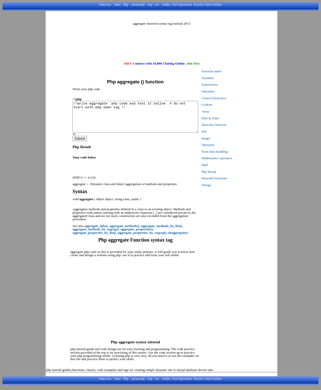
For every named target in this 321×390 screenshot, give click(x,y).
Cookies (218, 104)
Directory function (225, 125)
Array (217, 111)
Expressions (221, 84)
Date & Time (222, 118)
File (216, 131)
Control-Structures (225, 98)
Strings (218, 185)
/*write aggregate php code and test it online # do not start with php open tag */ (141, 120)
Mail (216, 165)
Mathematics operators (228, 158)
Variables (219, 78)
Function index (223, 71)
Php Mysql (220, 172)
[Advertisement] (161, 16)
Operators (220, 91)
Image (217, 138)
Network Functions (226, 178)
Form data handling (226, 151)
